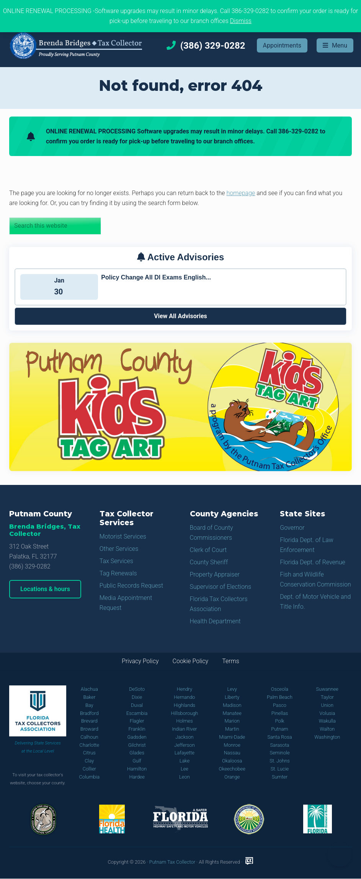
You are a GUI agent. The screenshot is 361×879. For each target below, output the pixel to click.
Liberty (232, 697)
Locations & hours (45, 589)
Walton (327, 729)
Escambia (136, 713)
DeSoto (137, 689)
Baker (89, 697)
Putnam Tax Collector (172, 862)
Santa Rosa (279, 737)
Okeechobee (232, 769)
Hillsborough (184, 713)
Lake (184, 761)
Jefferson (184, 745)
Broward (89, 729)
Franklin (137, 729)
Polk (279, 721)
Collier (89, 769)
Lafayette (184, 753)
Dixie (137, 697)
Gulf (136, 761)
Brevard (89, 721)
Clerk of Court (208, 550)
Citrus (89, 753)
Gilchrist (137, 745)
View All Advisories (180, 316)
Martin (232, 729)
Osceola (279, 689)
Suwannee (327, 689)
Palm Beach (279, 697)
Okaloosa (232, 761)
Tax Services (116, 561)
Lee (184, 769)
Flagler (137, 721)
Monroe (232, 745)
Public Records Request (131, 585)
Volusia (327, 713)
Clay (89, 761)
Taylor (327, 697)
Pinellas (279, 713)
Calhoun (89, 737)
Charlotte (89, 745)
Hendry (184, 689)
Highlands (184, 705)
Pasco (279, 705)
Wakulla (327, 721)
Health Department (215, 621)
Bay (89, 705)
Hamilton (137, 769)
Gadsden (137, 737)
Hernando (184, 697)
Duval (137, 705)
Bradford (89, 713)
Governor (292, 527)
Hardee (136, 777)
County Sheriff (209, 562)
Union (327, 705)
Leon (184, 777)
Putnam (279, 729)
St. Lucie (280, 769)
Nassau (232, 753)
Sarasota (279, 745)
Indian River (184, 729)
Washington (327, 737)
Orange (232, 777)
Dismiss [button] (241, 21)
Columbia (89, 777)
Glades (136, 753)
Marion (232, 721)
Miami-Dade (232, 737)
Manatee (232, 713)
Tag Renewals (118, 573)
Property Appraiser (215, 574)
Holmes (184, 721)
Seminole (279, 753)
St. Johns (280, 761)
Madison (232, 705)
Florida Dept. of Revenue (312, 562)
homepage (241, 193)
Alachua (89, 689)
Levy (232, 689)
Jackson (184, 737)
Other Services (119, 548)
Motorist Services (123, 536)
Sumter (279, 777)
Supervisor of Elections (221, 586)
